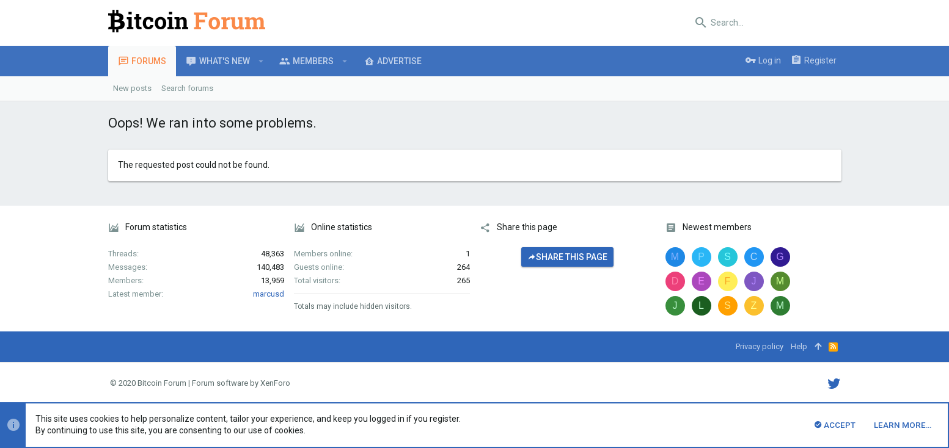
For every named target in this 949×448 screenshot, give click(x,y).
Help (799, 346)
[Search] (765, 23)
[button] (261, 61)
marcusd (268, 293)
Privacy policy (759, 346)
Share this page (567, 257)
